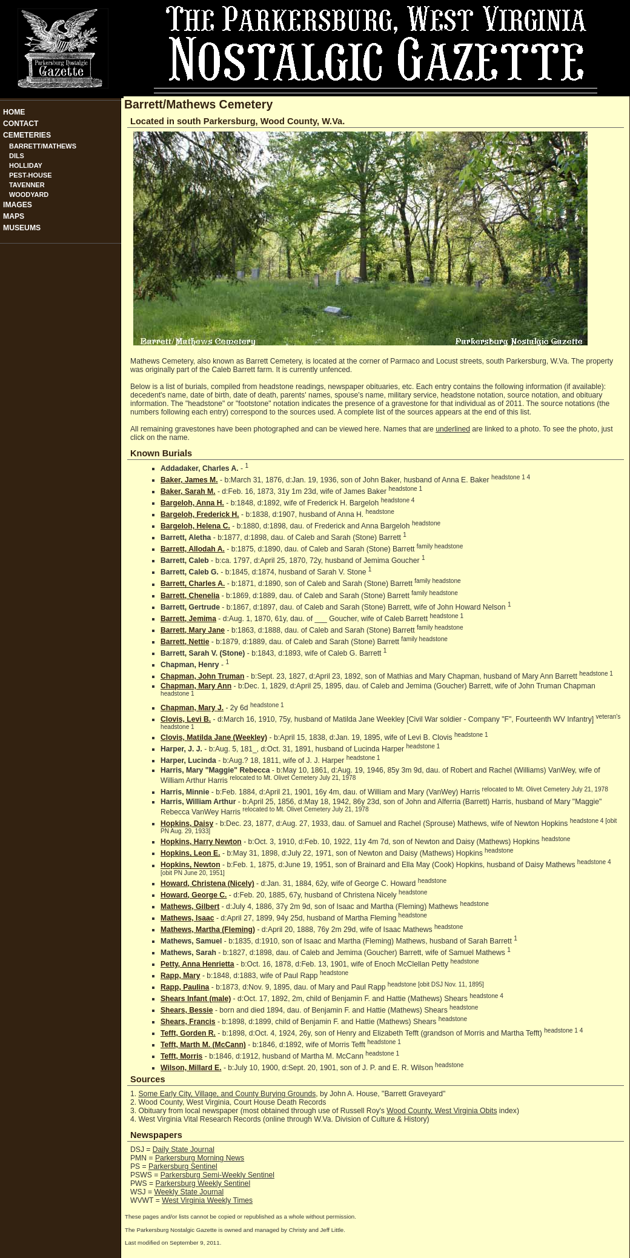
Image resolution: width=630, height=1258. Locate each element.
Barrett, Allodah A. (193, 549)
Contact (21, 123)
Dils (16, 155)
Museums (22, 228)
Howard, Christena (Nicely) (207, 883)
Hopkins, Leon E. (190, 853)
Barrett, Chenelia (190, 595)
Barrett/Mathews (42, 146)
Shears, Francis (188, 1021)
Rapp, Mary (181, 975)
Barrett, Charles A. (193, 584)
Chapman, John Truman (202, 676)
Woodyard (28, 194)
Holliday (25, 165)
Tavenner (27, 184)
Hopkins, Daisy (187, 823)
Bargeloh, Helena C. (195, 526)
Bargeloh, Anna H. (192, 503)
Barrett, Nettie (185, 641)
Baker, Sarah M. (188, 491)
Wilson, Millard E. (191, 1067)
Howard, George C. (194, 895)
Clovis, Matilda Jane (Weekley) (214, 737)
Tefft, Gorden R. (188, 1033)
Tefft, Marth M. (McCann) (203, 1044)
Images (17, 205)
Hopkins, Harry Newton (201, 841)
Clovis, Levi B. (186, 719)
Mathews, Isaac (187, 918)
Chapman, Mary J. (192, 708)
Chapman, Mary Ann (196, 686)
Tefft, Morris (181, 1056)
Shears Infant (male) (196, 998)
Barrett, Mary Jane (193, 630)
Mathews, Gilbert (190, 906)
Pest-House (30, 175)
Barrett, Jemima (188, 618)
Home (14, 112)
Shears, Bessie (187, 1010)
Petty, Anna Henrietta (197, 964)
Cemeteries (27, 135)
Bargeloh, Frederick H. (200, 514)
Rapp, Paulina (185, 987)
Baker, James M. (189, 480)
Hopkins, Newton (190, 865)
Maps (13, 216)
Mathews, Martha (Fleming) (208, 929)
